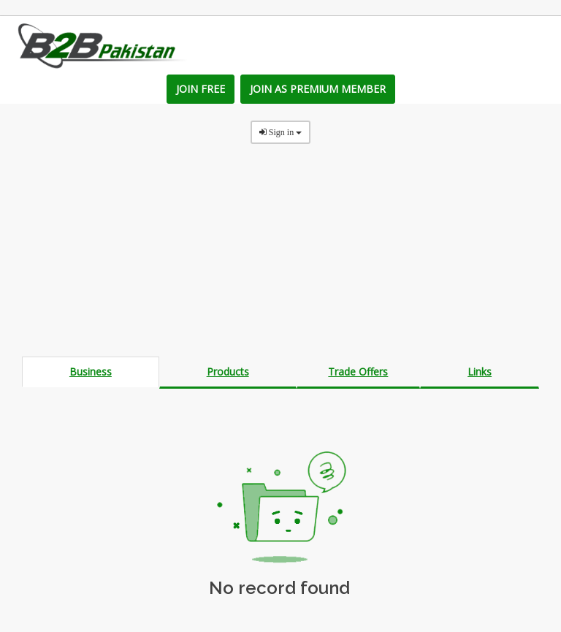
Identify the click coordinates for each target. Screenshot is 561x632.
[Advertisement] (280, 254)
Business (90, 371)
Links (480, 371)
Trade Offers (358, 371)
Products (228, 371)
